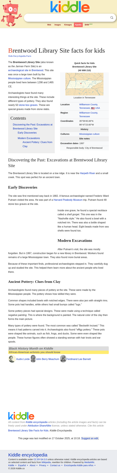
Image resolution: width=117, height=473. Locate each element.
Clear (105, 17)
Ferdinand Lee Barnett (79, 359)
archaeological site (18, 70)
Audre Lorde (23, 359)
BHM (89, 24)
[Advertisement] (58, 36)
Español (22, 465)
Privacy (42, 465)
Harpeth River (87, 173)
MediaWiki (89, 462)
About (32, 465)
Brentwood (37, 70)
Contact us (55, 465)
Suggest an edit (89, 438)
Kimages (68, 25)
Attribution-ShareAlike (39, 425)
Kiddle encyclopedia (36, 422)
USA (97, 108)
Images (58, 25)
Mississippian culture (89, 134)
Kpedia (78, 25)
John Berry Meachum (47, 359)
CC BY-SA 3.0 (40, 459)
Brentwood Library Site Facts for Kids (28, 430)
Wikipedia (46, 462)
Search (111, 17)
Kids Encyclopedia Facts (20, 56)
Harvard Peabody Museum (68, 200)
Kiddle (11, 465)
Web (49, 25)
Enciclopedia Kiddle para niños (78, 465)
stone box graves (28, 105)
